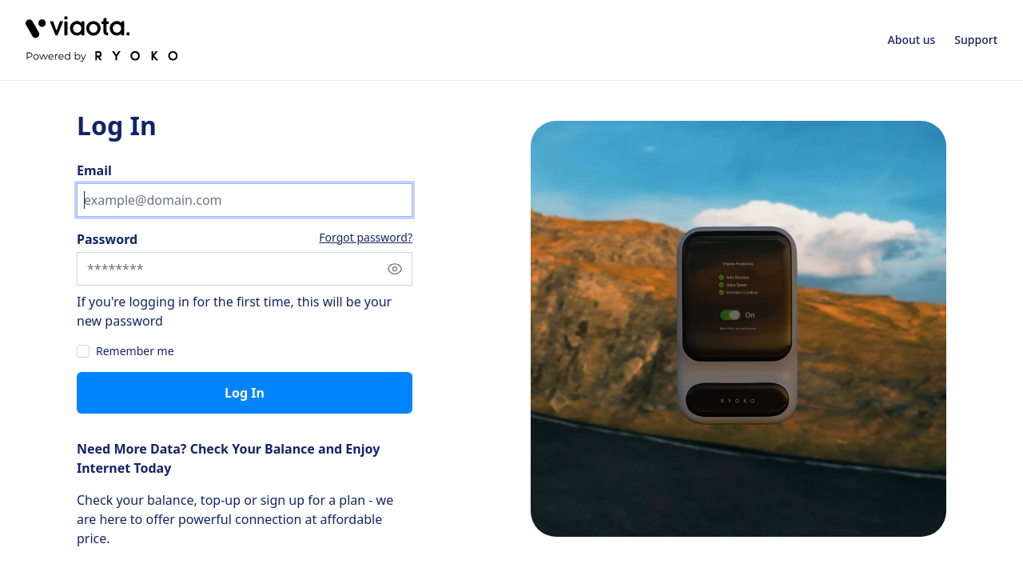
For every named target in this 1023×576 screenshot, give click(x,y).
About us (912, 39)
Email (94, 170)
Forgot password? (365, 237)
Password (107, 239)
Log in (245, 393)
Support (975, 39)
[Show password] (394, 269)
